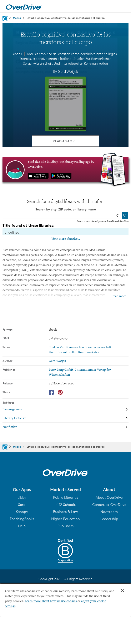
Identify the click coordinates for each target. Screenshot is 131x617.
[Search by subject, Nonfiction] (65, 427)
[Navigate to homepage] (4, 18)
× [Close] (122, 590)
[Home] (23, 6)
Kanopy (22, 511)
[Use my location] (117, 215)
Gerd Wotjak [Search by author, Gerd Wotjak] (68, 71)
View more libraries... (65, 238)
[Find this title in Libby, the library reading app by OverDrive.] (65, 169)
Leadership (109, 518)
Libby (21, 497)
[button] (21, 489)
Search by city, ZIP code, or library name (65, 209)
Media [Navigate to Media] (17, 17)
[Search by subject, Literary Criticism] (65, 418)
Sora (21, 504)
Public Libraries (65, 497)
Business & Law (65, 511)
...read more (118, 296)
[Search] (125, 215)
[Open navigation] (123, 7)
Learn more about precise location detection (103, 220)
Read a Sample (65, 141)
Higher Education (65, 518)
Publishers (65, 526)
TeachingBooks (22, 518)
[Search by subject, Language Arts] (65, 409)
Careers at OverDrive (109, 504)
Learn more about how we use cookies (51, 601)
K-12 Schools (65, 504)
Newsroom (109, 511)
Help (22, 526)
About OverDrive (109, 497)
